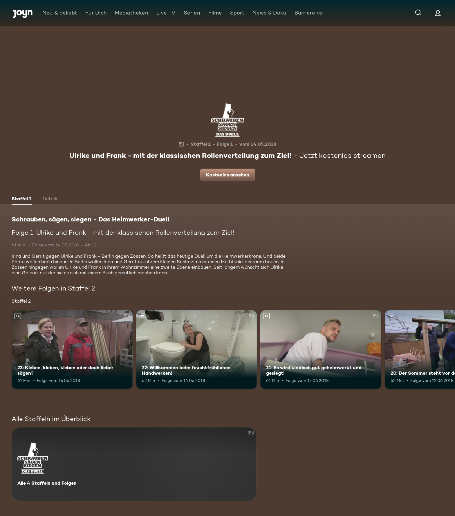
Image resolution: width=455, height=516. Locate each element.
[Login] (438, 13)
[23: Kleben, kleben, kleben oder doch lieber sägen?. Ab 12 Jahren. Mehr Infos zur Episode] (72, 349)
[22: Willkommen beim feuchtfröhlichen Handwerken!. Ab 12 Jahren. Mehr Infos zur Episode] (196, 349)
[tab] (21, 199)
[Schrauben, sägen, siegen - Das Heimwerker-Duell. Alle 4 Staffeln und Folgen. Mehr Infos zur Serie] (134, 464)
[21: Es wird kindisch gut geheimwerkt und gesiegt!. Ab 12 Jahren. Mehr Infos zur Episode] (320, 349)
